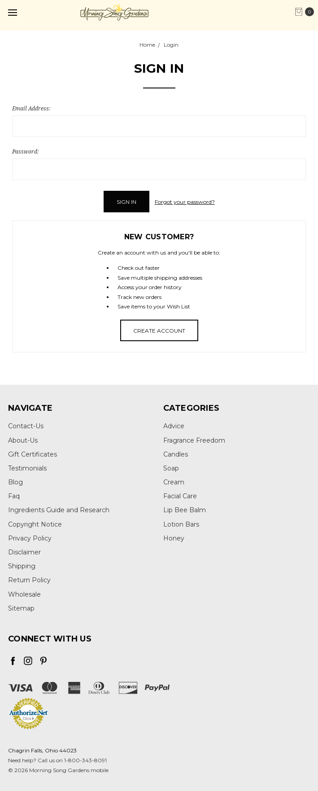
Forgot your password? (185, 201)
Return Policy (29, 580)
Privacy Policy (30, 538)
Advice (173, 426)
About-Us (23, 440)
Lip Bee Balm (184, 510)
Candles (175, 454)
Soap (171, 468)
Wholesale (24, 594)
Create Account (159, 330)
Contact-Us (26, 426)
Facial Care (180, 496)
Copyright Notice (35, 524)
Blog (15, 482)
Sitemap (21, 608)
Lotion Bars (181, 524)
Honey (173, 538)
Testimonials (27, 468)
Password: (25, 151)
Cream (173, 482)
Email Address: (31, 108)
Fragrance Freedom (194, 440)
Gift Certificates (32, 454)
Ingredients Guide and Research (58, 510)
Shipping (21, 566)
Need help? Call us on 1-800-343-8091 (57, 760)
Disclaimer (24, 552)
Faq (14, 496)
